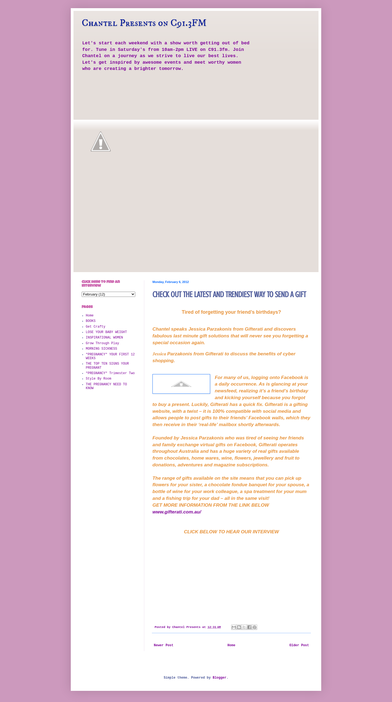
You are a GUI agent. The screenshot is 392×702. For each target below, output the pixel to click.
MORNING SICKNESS (101, 349)
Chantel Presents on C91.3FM (144, 23)
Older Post (299, 645)
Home (231, 645)
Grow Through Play (102, 343)
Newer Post (163, 645)
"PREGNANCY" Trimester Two (110, 373)
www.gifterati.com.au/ (176, 512)
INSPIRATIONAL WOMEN (104, 338)
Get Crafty (95, 327)
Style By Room (98, 379)
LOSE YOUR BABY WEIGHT (106, 332)
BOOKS (91, 321)
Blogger (219, 678)
